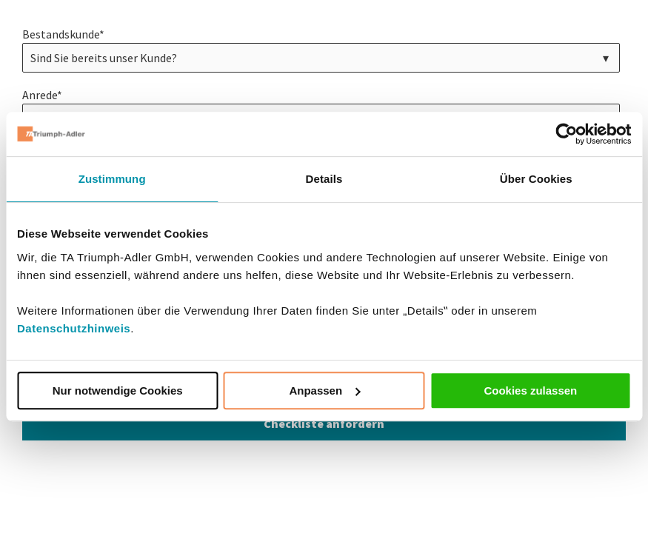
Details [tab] (324, 178)
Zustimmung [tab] (112, 178)
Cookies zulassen (530, 390)
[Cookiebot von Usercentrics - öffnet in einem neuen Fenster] (566, 134)
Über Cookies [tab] (536, 178)
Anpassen (324, 390)
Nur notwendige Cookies (118, 390)
